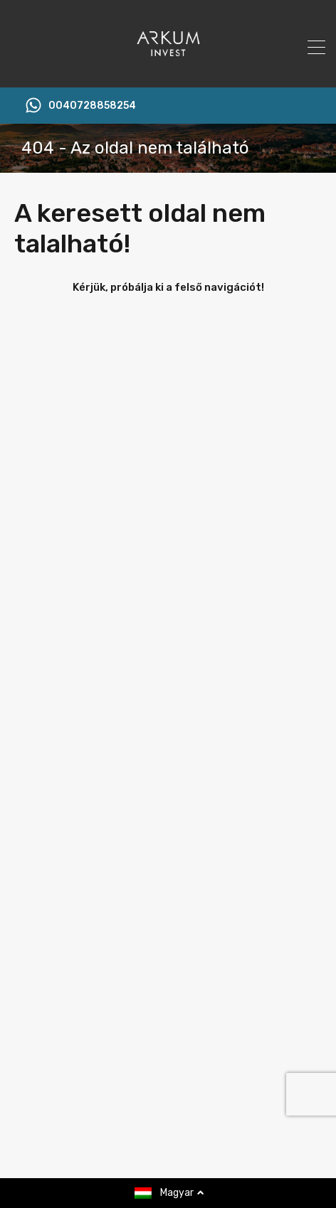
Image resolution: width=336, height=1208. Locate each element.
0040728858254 (92, 106)
